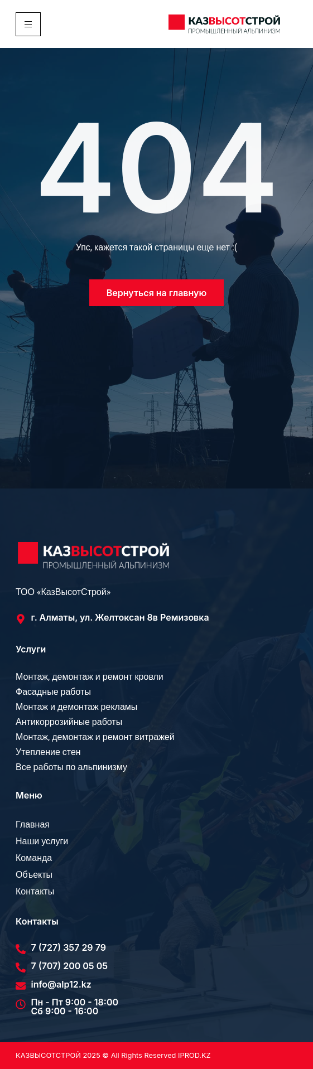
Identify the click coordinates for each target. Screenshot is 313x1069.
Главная (33, 824)
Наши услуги (42, 841)
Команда (34, 858)
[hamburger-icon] (28, 24)
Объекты (34, 875)
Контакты (35, 891)
